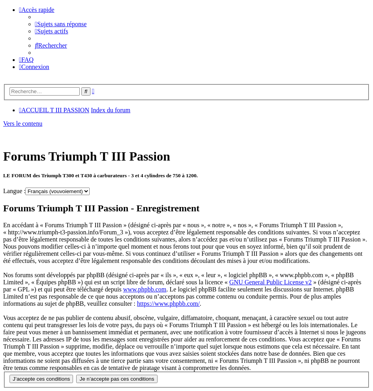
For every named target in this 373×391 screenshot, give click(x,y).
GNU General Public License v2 (270, 282)
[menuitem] (61, 24)
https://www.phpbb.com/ (168, 303)
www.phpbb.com (144, 289)
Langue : (14, 191)
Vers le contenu (22, 123)
